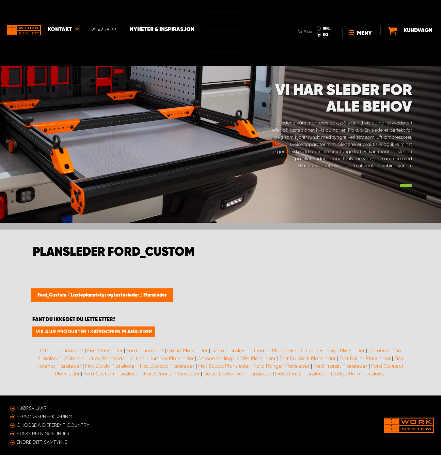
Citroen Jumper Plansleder (162, 358)
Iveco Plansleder (230, 351)
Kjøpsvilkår (32, 408)
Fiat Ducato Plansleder (167, 366)
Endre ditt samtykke (42, 442)
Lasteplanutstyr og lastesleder (105, 295)
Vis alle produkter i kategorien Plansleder (94, 331)
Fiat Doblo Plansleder (110, 366)
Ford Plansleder (144, 351)
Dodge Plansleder (275, 351)
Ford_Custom (52, 295)
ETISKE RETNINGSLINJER (43, 433)
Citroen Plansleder (61, 351)
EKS (301, 15)
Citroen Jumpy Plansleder (96, 358)
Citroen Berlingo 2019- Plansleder (237, 358)
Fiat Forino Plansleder (365, 358)
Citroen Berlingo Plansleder (333, 351)
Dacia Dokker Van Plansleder (237, 374)
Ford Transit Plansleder (340, 366)
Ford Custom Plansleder (111, 374)
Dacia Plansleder (187, 351)
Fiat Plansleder (105, 351)
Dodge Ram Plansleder (358, 374)
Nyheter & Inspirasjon (162, 10)
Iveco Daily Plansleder (301, 374)
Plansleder (155, 295)
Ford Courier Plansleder (172, 374)
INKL (301, 9)
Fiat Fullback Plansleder (308, 358)
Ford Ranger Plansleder (282, 366)
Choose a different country (53, 425)
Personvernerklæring (44, 416)
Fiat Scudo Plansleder (224, 366)
